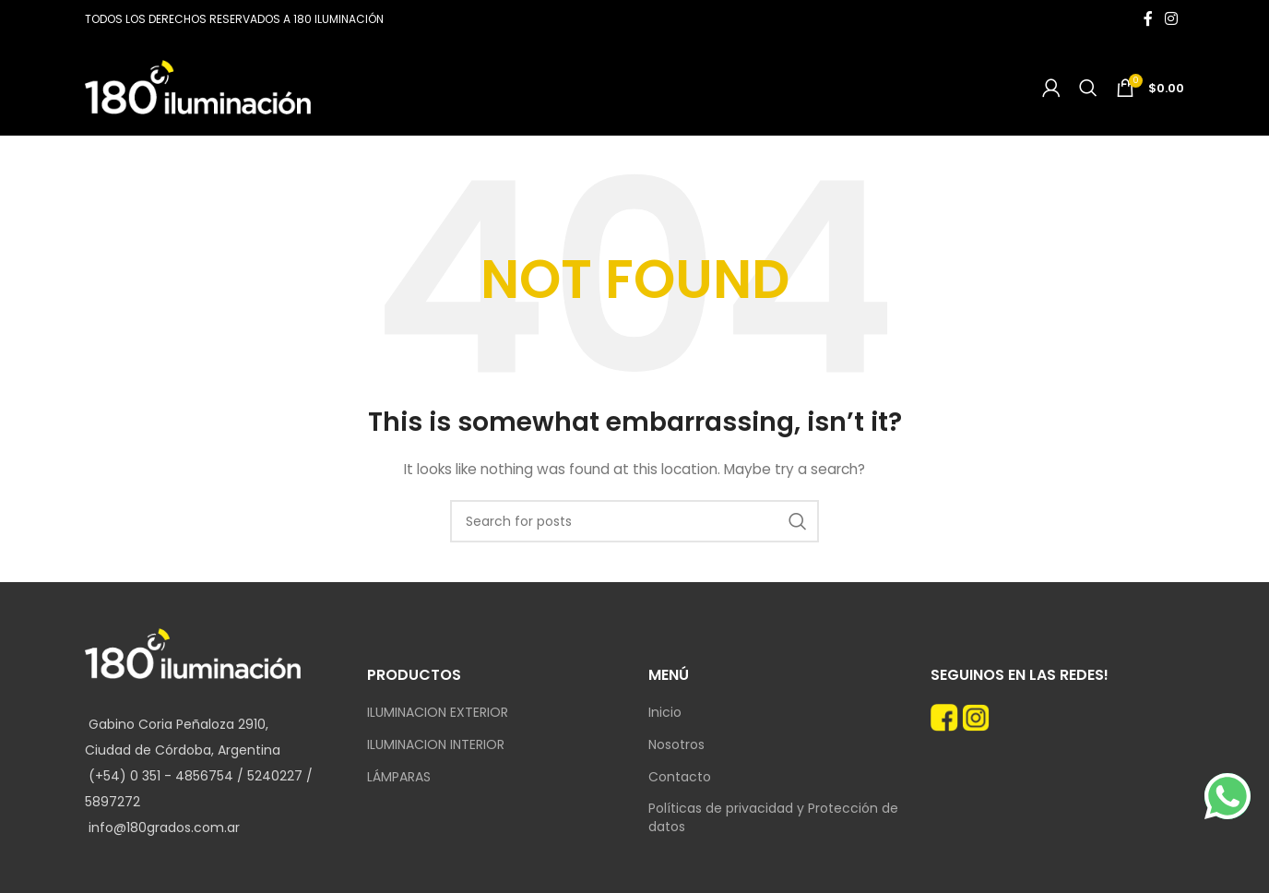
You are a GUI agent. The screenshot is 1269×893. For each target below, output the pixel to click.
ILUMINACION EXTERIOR (437, 712)
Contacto (679, 777)
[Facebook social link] (1147, 19)
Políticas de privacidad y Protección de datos (773, 818)
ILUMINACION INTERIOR (435, 745)
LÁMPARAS (399, 777)
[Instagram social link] (1171, 19)
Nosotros (676, 745)
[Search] (1088, 87)
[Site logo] (198, 86)
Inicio (665, 712)
